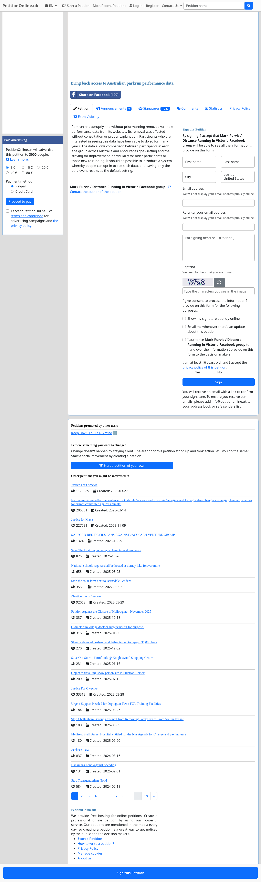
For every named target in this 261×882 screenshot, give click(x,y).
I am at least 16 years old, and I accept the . (214, 365)
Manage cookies (90, 853)
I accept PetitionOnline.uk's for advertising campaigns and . (34, 218)
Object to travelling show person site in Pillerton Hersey (108, 673)
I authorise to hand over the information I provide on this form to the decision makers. (220, 347)
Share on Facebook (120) (94, 94)
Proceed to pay (20, 201)
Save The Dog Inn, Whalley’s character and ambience (106, 550)
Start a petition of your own (122, 465)
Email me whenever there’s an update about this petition (216, 329)
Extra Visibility (86, 116)
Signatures (154, 108)
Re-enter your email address (204, 212)
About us (84, 858)
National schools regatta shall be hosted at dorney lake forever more (115, 565)
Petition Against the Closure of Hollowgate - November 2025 (111, 611)
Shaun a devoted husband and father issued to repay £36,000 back (114, 642)
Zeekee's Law (80, 749)
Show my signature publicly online (213, 318)
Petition (81, 108)
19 (146, 796)
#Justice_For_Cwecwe (86, 596)
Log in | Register (144, 5)
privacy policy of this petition (204, 367)
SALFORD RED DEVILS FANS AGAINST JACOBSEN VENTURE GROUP (123, 534)
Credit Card (24, 191)
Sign (218, 382)
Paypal (20, 186)
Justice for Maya (82, 519)
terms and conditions (27, 216)
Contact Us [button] (170, 5)
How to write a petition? (96, 843)
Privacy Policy (240, 108)
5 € (13, 167)
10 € (29, 167)
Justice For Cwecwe (84, 485)
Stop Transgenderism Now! (89, 780)
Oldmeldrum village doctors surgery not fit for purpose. (107, 627)
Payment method (19, 181)
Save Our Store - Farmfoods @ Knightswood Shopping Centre (112, 657)
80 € (29, 173)
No (219, 372)
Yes (197, 372)
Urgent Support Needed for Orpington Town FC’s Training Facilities (116, 703)
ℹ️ (115, 433)
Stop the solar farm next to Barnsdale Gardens (101, 581)
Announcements (113, 108)
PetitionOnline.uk (20, 5)
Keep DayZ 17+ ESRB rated (91, 433)
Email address (193, 188)
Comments (187, 108)
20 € (45, 167)
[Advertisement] (163, 46)
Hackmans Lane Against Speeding (93, 765)
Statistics (214, 108)
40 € (14, 173)
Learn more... (18, 159)
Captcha (188, 267)
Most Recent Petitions (109, 5)
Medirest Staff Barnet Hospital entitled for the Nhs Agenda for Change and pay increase (128, 734)
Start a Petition (76, 5)
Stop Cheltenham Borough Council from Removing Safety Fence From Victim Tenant (127, 719)
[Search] (214, 6)
